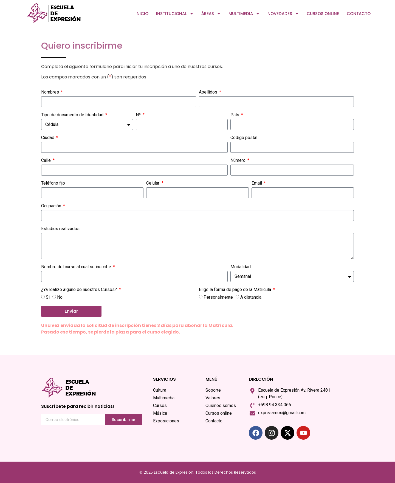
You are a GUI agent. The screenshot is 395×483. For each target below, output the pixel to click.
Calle (46, 160)
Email (257, 183)
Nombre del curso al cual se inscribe (76, 267)
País (235, 115)
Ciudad (48, 137)
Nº (139, 115)
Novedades (283, 13)
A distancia (250, 297)
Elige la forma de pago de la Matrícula (235, 289)
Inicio (142, 13)
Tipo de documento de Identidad (73, 115)
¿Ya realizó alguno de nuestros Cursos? (79, 289)
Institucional (175, 13)
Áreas (211, 13)
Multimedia (244, 13)
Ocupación (51, 206)
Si (48, 297)
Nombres (50, 92)
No (60, 297)
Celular (153, 183)
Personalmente (218, 297)
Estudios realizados (60, 229)
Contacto (359, 13)
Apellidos (208, 92)
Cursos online (323, 13)
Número (238, 160)
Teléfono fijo (53, 183)
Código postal (243, 137)
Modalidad (240, 267)
